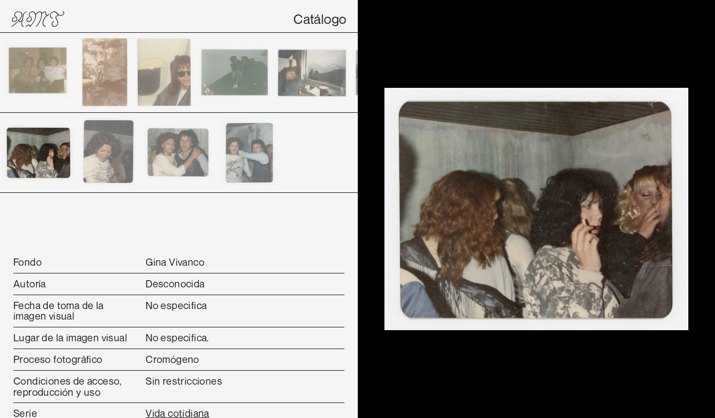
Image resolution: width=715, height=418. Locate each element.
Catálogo (319, 19)
